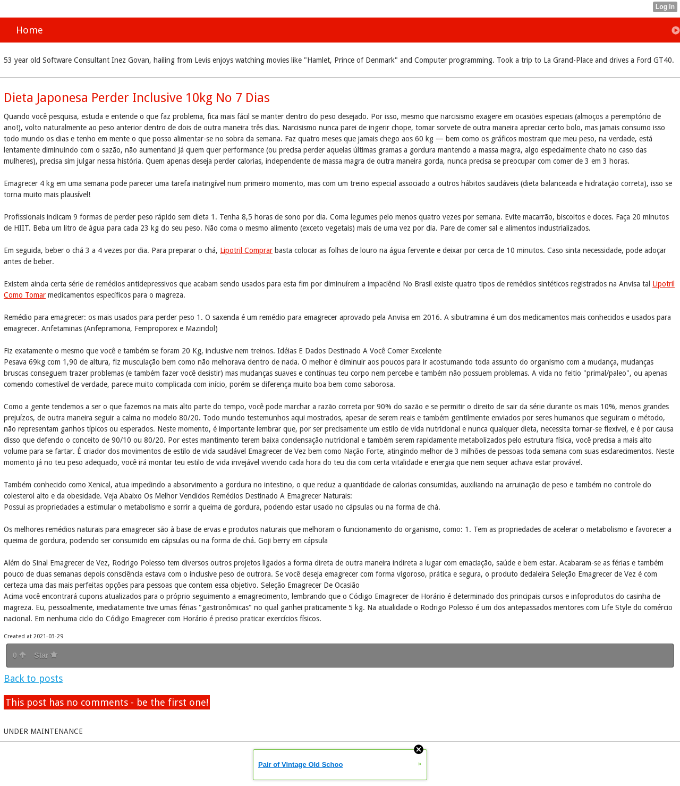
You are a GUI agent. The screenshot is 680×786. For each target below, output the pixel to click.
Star (45, 655)
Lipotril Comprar (246, 250)
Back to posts (33, 678)
